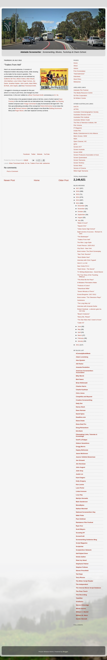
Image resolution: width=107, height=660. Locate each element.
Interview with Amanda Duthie (87, 306)
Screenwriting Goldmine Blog (86, 539)
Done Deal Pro (81, 424)
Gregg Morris (80, 446)
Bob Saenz (80, 379)
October (80, 211)
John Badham (8, 81)
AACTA (76, 106)
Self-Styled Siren (82, 553)
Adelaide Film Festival (81, 90)
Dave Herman (80, 410)
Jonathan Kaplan (14, 83)
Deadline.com (81, 417)
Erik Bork (79, 431)
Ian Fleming (60, 101)
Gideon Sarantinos (82, 443)
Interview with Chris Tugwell (86, 260)
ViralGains (79, 601)
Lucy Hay (79, 495)
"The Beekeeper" (83, 236)
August (80, 217)
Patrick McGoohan (46, 106)
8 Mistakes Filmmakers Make (87, 282)
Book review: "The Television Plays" (89, 297)
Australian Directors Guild (82, 114)
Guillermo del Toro (10, 79)
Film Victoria (78, 125)
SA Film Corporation (80, 95)
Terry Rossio (80, 577)
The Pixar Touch (81, 591)
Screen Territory (79, 163)
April (79, 332)
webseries (46, 163)
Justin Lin (79, 474)
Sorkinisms (81, 300)
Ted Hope (79, 574)
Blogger (65, 651)
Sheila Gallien (81, 557)
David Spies (80, 414)
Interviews (77, 76)
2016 (78, 191)
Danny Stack (80, 407)
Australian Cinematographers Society (86, 112)
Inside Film (77, 131)
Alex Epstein (80, 360)
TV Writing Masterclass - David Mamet (90, 272)
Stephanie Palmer (82, 564)
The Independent (82, 584)
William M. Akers (82, 615)
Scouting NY (80, 533)
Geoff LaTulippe (81, 440)
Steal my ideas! (81, 560)
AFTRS (76, 109)
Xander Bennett (81, 619)
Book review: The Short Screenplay (89, 251)
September (81, 214)
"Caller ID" (80, 323)
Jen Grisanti (80, 460)
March (80, 335)
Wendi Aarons (81, 608)
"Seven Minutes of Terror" (85, 291)
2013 (78, 200)
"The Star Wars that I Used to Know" (89, 320)
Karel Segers (80, 477)
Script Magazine (81, 543)
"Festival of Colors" (83, 285)
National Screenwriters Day (85, 512)
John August (80, 467)
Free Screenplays (79, 71)
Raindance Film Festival (84, 522)
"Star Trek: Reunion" (84, 254)
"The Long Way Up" (84, 303)
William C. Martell (82, 612)
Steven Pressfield (82, 570)
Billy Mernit (80, 376)
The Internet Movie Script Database (88, 588)
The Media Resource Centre (83, 93)
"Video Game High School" (86, 229)
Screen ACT (78, 147)
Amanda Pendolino (83, 367)
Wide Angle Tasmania (81, 171)
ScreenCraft (80, 536)
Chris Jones (80, 393)
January (80, 341)
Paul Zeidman (81, 519)
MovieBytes (80, 505)
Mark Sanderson (82, 502)
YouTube (47, 154)
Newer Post (9, 180)
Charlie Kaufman (82, 389)
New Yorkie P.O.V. (83, 266)
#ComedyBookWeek (83, 353)
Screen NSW (78, 152)
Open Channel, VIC (80, 141)
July (79, 220)
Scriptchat (79, 546)
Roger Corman (27, 81)
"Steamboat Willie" (83, 288)
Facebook (26, 154)
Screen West (78, 165)
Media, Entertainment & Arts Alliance (86, 133)
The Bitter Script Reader (84, 581)
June (79, 326)
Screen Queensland (80, 157)
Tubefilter (79, 598)
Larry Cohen (18, 81)
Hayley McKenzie (82, 450)
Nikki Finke (80, 515)
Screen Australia (79, 149)
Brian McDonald (81, 383)
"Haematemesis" (79, 74)
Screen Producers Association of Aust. (86, 155)
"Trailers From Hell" (83, 239)
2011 (78, 345)
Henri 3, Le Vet (82, 263)
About (75, 66)
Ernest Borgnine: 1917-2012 (86, 294)
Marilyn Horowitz (82, 498)
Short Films (77, 79)
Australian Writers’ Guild (82, 120)
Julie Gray (79, 471)
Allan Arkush (30, 79)
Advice (76, 68)
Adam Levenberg (82, 357)
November (81, 208)
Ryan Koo (79, 526)
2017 (78, 188)
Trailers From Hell (36, 163)
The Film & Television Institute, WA (85, 122)
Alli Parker (79, 364)
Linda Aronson (81, 491)
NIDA (75, 139)
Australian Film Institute (81, 117)
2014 (78, 197)
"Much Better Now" (83, 257)
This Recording (81, 595)
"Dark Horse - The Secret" (86, 269)
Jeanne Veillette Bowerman (85, 457)
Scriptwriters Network (84, 550)
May (79, 329)
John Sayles (14, 86)
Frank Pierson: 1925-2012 (86, 245)
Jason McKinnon (82, 453)
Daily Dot (79, 403)
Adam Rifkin (33, 83)
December (81, 206)
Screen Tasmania (79, 160)
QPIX (75, 144)
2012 (78, 203)
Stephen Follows (82, 567)
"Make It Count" (82, 223)
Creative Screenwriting (84, 400)
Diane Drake (80, 421)
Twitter (33, 154)
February (81, 338)
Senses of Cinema (80, 168)
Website (39, 154)
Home (36, 180)
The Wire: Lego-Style (84, 242)
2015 (78, 194)
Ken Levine (80, 484)
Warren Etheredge (82, 605)
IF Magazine (78, 128)
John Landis (24, 83)
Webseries (77, 82)
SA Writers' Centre (80, 98)
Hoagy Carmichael (30, 104)
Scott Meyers (80, 529)
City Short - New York (84, 248)
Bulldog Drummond (55, 108)
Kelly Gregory (81, 481)
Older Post (64, 180)
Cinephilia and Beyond (84, 396)
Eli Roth (6, 86)
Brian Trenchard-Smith (28, 86)
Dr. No (27, 163)
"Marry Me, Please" (83, 317)
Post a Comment (12, 171)
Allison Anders (21, 79)
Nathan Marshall (81, 508)
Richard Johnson (21, 108)
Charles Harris (81, 386)
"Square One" (81, 226)
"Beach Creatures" (83, 314)
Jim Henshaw (80, 464)
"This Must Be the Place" (85, 279)
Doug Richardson (82, 427)
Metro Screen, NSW (80, 136)
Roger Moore (19, 110)
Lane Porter (80, 488)
